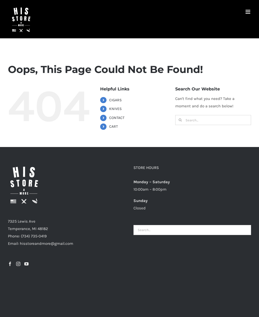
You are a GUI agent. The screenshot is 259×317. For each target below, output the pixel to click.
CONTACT (116, 118)
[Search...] (213, 120)
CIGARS (115, 100)
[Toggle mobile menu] (248, 12)
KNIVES (115, 109)
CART (113, 126)
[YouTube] (26, 264)
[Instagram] (18, 264)
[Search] (180, 120)
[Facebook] (10, 264)
